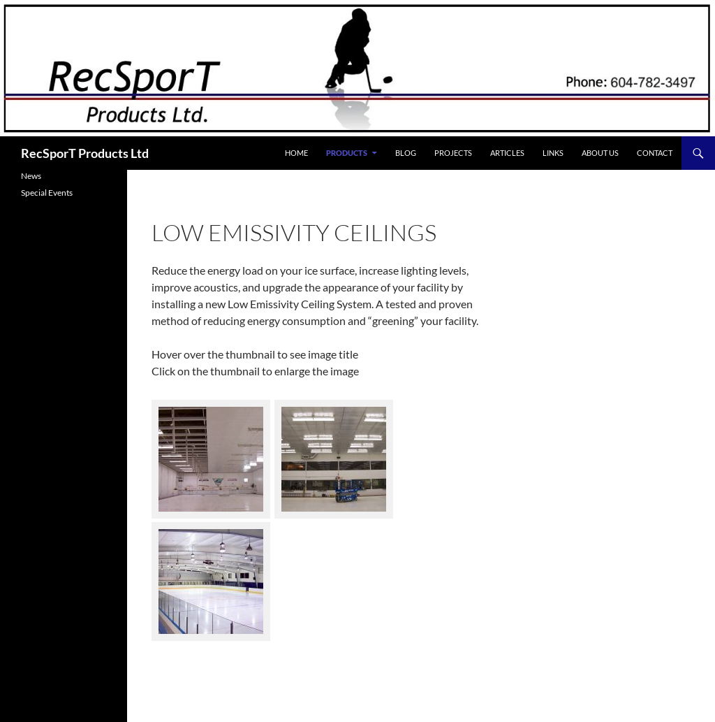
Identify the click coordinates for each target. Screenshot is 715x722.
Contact (654, 152)
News (31, 176)
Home (296, 152)
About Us (600, 152)
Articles (507, 152)
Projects (453, 152)
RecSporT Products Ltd (85, 153)
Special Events (47, 192)
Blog (405, 152)
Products (346, 152)
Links (553, 152)
